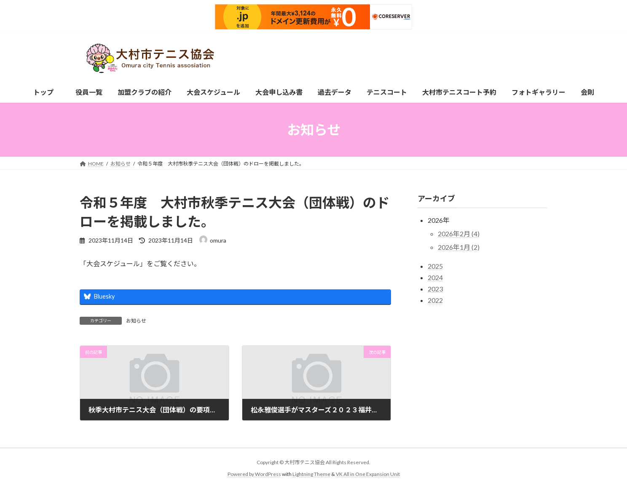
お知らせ (136, 321)
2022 (435, 300)
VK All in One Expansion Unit (368, 474)
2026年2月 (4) (459, 234)
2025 (435, 266)
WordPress (268, 474)
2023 (435, 289)
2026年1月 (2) (459, 247)
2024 (435, 277)
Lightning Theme (311, 474)
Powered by (241, 474)
